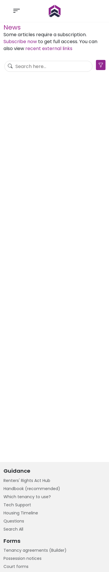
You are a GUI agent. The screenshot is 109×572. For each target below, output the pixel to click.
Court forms (15, 566)
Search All (13, 529)
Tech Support (17, 505)
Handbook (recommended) (31, 489)
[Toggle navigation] (16, 11)
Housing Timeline (20, 513)
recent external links (48, 48)
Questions (13, 521)
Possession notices (22, 558)
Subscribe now (20, 41)
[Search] (48, 66)
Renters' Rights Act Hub (26, 480)
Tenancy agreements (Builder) (35, 550)
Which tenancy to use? (27, 497)
